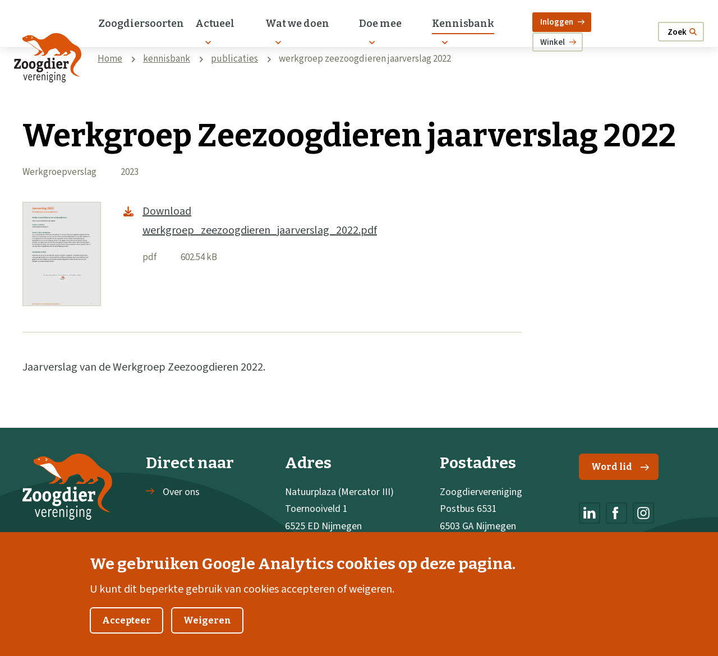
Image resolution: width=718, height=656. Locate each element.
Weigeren (207, 635)
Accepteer (126, 635)
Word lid (620, 466)
